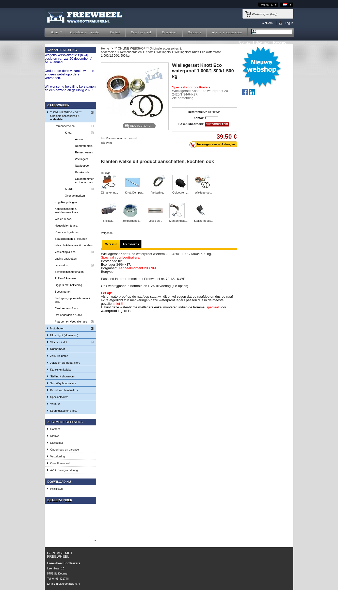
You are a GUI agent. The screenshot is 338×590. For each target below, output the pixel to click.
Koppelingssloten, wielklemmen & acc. (67, 210)
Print (109, 142)
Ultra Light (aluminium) (64, 335)
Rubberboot (57, 348)
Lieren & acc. (63, 265)
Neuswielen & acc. (66, 225)
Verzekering (57, 456)
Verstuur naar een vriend (121, 138)
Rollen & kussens (65, 278)
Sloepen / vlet (58, 342)
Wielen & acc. (63, 218)
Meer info (111, 244)
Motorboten (57, 328)
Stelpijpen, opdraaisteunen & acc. (73, 300)
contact (245, 42)
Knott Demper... (134, 192)
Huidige (105, 172)
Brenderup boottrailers (64, 390)
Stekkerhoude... (204, 220)
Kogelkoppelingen (66, 202)
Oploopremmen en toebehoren (84, 180)
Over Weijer (169, 32)
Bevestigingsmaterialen (69, 271)
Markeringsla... (178, 220)
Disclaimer (56, 442)
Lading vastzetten (66, 258)
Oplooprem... (180, 192)
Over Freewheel (141, 32)
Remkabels (82, 172)
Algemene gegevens (65, 422)
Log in (289, 23)
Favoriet (279, 42)
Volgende (107, 232)
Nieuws (54, 435)
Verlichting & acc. (65, 251)
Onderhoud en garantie (84, 32)
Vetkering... (158, 192)
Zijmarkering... (110, 192)
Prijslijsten (56, 488)
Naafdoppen (82, 165)
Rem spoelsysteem (67, 232)
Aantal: (199, 118)
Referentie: (196, 112)
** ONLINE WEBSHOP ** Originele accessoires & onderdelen (66, 116)
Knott (68, 132)
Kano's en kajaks (60, 369)
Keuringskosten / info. (63, 410)
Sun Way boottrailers (63, 383)
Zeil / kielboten (59, 355)
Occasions (194, 32)
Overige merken (75, 195)
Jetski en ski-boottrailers (65, 362)
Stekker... (109, 220)
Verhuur (55, 403)
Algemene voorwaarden (227, 32)
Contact (115, 32)
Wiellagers (81, 159)
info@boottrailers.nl (68, 583)
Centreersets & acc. (67, 308)
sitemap (262, 42)
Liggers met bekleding (68, 284)
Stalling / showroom (62, 376)
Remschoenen (84, 152)
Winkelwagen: (260, 14)
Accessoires (130, 244)
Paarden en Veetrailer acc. (71, 321)
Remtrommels (83, 145)
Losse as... (155, 220)
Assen (79, 139)
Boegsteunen (63, 291)
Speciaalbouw (59, 396)
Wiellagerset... (204, 192)
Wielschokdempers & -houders (74, 245)
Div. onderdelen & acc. (69, 314)
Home (54, 34)
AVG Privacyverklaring (64, 470)
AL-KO (69, 188)
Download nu (59, 482)
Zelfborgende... (132, 220)
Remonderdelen (65, 125)
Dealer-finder (59, 500)
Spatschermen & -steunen (71, 238)
